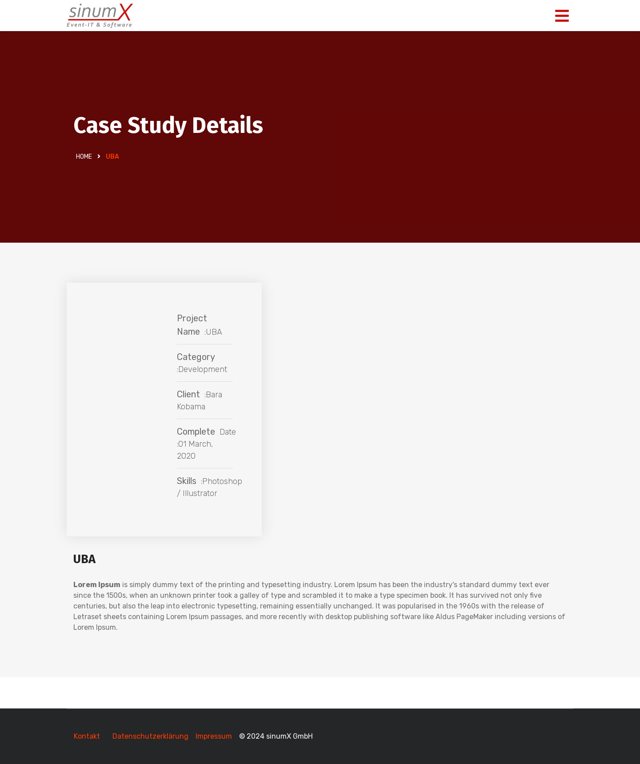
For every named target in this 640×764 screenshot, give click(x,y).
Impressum (215, 736)
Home (84, 156)
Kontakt (87, 736)
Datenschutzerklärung (150, 736)
